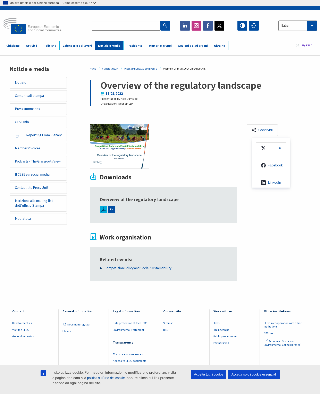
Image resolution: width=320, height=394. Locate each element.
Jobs (216, 323)
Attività (31, 46)
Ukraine (219, 46)
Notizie (20, 82)
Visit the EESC (20, 330)
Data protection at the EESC (130, 323)
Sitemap (168, 323)
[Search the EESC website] (126, 26)
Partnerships (221, 343)
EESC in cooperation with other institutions (283, 325)
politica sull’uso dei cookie (106, 378)
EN (111, 209)
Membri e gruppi (160, 46)
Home (93, 68)
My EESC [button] (307, 46)
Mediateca (23, 218)
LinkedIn (185, 26)
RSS (165, 330)
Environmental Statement (128, 330)
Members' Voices (27, 148)
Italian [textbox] (285, 25)
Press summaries (27, 109)
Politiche (50, 46)
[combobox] (297, 26)
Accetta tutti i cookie (208, 374)
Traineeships (221, 330)
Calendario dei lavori (77, 46)
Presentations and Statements (140, 68)
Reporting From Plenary (39, 135)
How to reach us (22, 323)
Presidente (135, 46)
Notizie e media (109, 46)
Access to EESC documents (129, 361)
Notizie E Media (110, 68)
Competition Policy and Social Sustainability (138, 268)
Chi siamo (13, 46)
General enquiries (23, 336)
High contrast (242, 26)
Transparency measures (128, 354)
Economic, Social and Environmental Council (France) (283, 343)
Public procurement (225, 336)
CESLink (268, 333)
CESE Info (22, 122)
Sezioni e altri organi (193, 46)
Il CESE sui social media (32, 174)
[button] (262, 130)
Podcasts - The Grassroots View (38, 161)
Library (66, 331)
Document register (77, 325)
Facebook (208, 26)
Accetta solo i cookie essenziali (254, 374)
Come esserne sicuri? (79, 3)
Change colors (254, 26)
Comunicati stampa (29, 95)
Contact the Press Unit (31, 187)
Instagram (196, 26)
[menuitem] (271, 148)
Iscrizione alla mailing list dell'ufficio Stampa (34, 203)
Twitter (219, 26)
